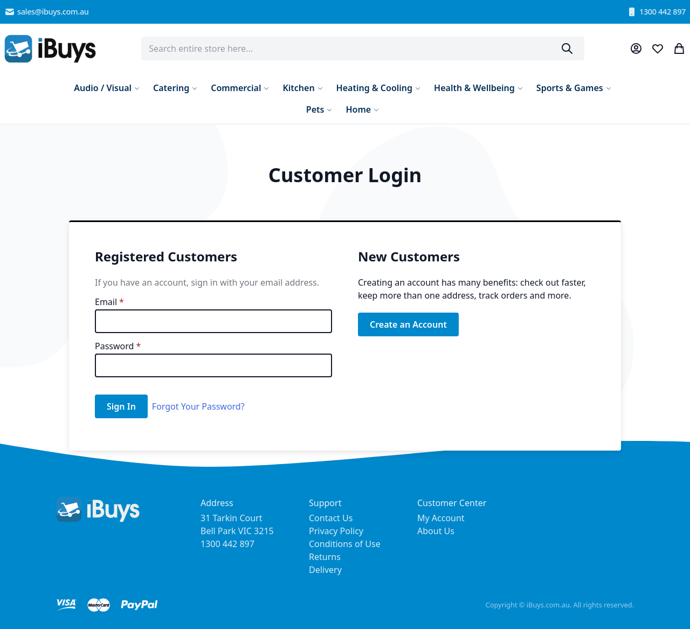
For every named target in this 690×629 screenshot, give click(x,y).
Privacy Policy (336, 531)
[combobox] (362, 48)
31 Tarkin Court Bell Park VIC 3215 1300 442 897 (237, 531)
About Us (435, 531)
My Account (441, 518)
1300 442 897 (656, 11)
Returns (325, 557)
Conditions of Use (345, 544)
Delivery (325, 570)
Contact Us (331, 518)
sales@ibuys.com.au (46, 11)
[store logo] (50, 48)
